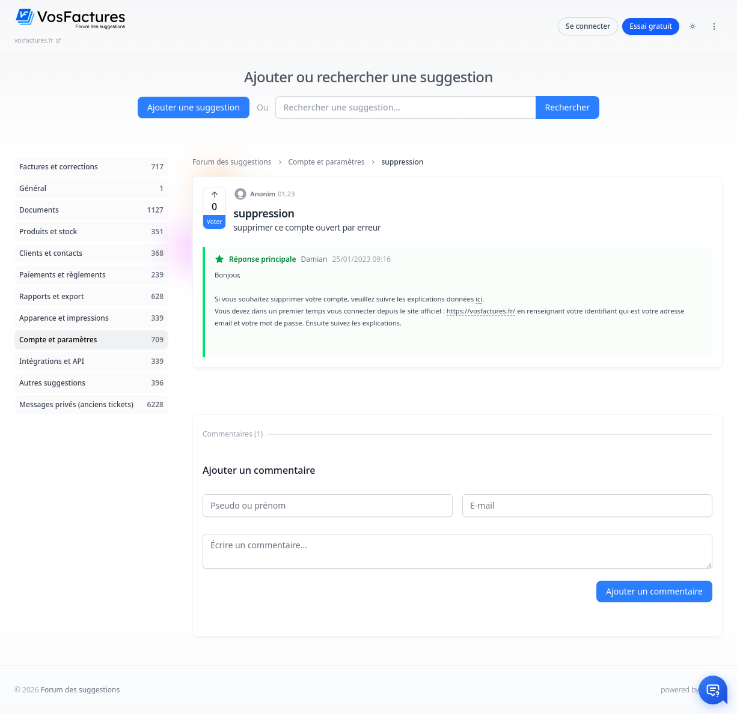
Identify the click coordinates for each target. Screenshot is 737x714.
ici (479, 298)
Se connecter (588, 26)
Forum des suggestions (232, 162)
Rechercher (567, 107)
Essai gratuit (650, 26)
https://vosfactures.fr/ (481, 310)
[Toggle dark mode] (692, 26)
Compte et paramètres (327, 162)
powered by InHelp (692, 690)
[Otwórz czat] (713, 690)
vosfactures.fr (37, 40)
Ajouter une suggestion (193, 107)
